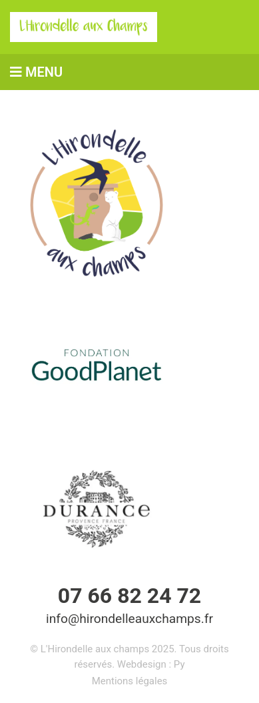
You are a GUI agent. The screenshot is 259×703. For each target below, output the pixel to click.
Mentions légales (130, 681)
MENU (36, 72)
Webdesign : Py (151, 664)
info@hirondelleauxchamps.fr (129, 618)
